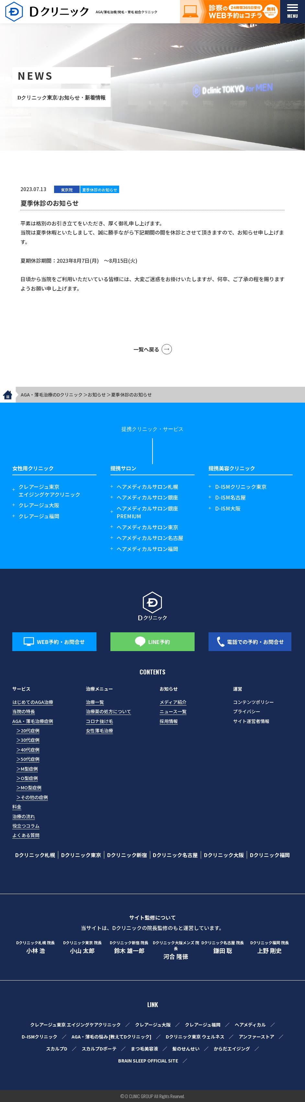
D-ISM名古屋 (230, 497)
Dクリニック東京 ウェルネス (195, 1036)
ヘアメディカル (250, 1024)
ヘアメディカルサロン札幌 (147, 486)
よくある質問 (26, 835)
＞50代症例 (28, 759)
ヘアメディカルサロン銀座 (147, 497)
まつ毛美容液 (144, 1048)
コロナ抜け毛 (99, 721)
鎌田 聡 (222, 947)
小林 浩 (35, 947)
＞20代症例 (28, 730)
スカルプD (56, 1048)
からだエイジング (232, 1048)
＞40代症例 (28, 749)
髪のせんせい (185, 1048)
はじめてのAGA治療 (32, 702)
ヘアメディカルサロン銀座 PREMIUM (147, 512)
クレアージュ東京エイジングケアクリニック (49, 490)
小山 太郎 (82, 947)
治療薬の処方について (108, 711)
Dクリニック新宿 (127, 855)
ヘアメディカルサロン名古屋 (150, 538)
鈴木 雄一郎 (129, 947)
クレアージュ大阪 (38, 505)
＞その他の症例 (32, 797)
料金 (16, 806)
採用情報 (169, 721)
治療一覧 (95, 702)
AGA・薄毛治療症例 (32, 721)
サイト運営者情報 (251, 721)
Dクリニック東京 (81, 855)
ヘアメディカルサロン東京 (147, 527)
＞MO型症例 (28, 787)
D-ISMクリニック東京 (240, 486)
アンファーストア (256, 1036)
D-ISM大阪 (228, 508)
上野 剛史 (269, 947)
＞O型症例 (27, 778)
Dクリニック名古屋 (175, 855)
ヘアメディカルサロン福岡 (147, 549)
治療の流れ (23, 816)
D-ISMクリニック (39, 1036)
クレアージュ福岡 (38, 516)
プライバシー (246, 711)
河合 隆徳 (175, 950)
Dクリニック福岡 (270, 855)
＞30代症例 (28, 740)
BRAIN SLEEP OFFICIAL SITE (148, 1060)
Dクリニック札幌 (35, 855)
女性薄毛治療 (99, 730)
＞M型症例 (27, 768)
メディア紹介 (173, 702)
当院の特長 (23, 711)
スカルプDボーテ (99, 1048)
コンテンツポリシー (253, 702)
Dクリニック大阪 (224, 855)
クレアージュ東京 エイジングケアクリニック (75, 1024)
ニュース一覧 (173, 711)
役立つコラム (26, 825)
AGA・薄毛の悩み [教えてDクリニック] (112, 1036)
